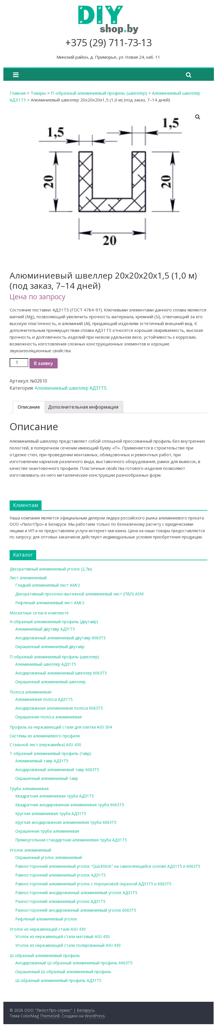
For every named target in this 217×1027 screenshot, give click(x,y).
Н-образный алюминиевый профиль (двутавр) (54, 621)
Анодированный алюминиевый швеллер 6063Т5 (61, 673)
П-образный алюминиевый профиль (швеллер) (99, 93)
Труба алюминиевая (29, 788)
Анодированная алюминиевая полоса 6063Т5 (59, 708)
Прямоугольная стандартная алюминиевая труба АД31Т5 (71, 840)
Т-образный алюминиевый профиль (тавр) (50, 753)
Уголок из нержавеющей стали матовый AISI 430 (62, 936)
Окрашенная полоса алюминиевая (48, 717)
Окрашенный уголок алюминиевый (48, 857)
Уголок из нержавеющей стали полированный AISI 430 (68, 945)
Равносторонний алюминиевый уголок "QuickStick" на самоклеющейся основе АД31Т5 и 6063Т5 (107, 866)
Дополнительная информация (83, 407)
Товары (38, 93)
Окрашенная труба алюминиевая (47, 831)
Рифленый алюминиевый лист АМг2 (49, 602)
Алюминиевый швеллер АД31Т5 (71, 388)
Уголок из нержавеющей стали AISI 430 (48, 929)
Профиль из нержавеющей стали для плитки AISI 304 (61, 727)
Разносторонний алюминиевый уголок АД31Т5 (60, 901)
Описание (29, 407)
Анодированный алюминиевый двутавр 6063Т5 (60, 637)
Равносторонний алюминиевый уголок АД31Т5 (60, 875)
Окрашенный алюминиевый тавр (46, 778)
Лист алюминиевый (28, 577)
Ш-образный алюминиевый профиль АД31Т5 (58, 980)
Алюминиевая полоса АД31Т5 (44, 699)
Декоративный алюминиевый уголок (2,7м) (51, 569)
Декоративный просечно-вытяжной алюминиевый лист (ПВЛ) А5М (79, 594)
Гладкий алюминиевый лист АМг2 (47, 585)
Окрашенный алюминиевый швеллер (50, 681)
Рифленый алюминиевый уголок (46, 919)
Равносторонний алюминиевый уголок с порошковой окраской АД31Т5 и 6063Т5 (93, 883)
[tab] (29, 407)
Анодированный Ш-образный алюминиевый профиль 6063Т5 (74, 963)
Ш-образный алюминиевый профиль (45, 955)
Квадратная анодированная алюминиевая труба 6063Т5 (69, 804)
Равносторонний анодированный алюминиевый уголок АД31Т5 (76, 892)
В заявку (43, 363)
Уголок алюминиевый (30, 850)
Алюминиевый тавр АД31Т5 (41, 760)
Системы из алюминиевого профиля (45, 736)
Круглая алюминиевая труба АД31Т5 (50, 813)
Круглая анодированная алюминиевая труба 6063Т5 (65, 822)
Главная (18, 93)
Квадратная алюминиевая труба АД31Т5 (54, 796)
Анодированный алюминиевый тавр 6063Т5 (57, 769)
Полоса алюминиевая (30, 692)
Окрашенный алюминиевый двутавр (49, 646)
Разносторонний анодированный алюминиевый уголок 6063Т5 (75, 910)
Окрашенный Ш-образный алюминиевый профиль (63, 971)
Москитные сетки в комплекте (39, 613)
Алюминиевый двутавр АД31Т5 (45, 629)
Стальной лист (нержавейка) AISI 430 (45, 744)
